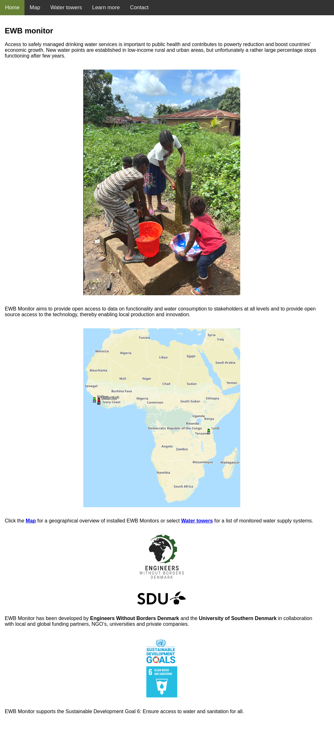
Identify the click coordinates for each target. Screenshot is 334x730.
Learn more (106, 7)
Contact (139, 7)
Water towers (66, 7)
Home (12, 7)
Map (35, 7)
